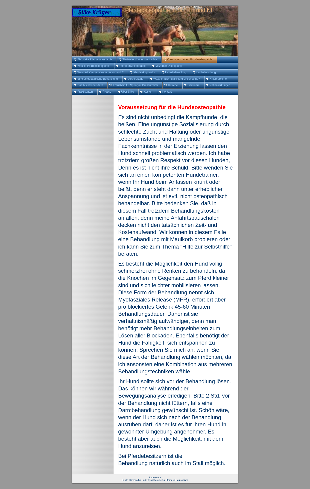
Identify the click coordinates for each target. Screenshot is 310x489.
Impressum (155, 477)
